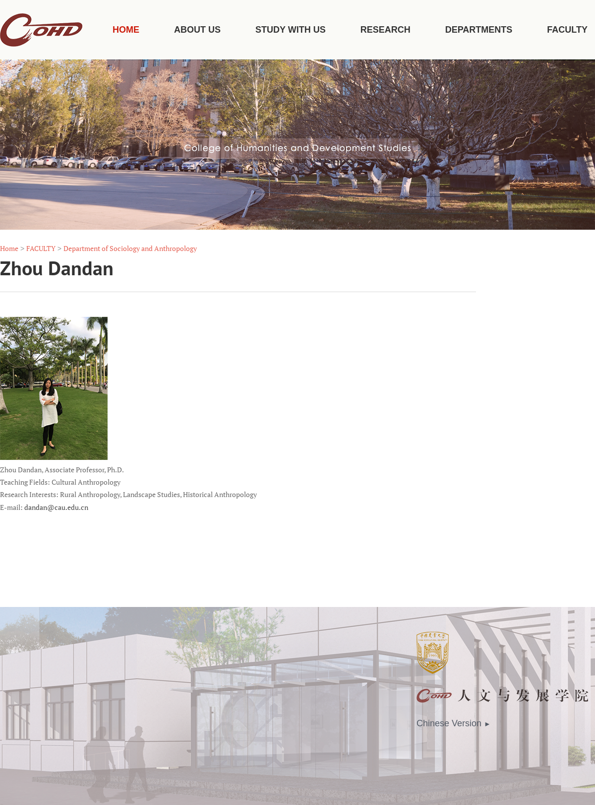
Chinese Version (453, 723)
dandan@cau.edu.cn (56, 507)
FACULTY (567, 30)
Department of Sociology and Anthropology (130, 248)
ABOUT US (197, 30)
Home (9, 248)
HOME (126, 30)
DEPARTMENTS (479, 30)
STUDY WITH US (290, 30)
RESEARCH (385, 30)
